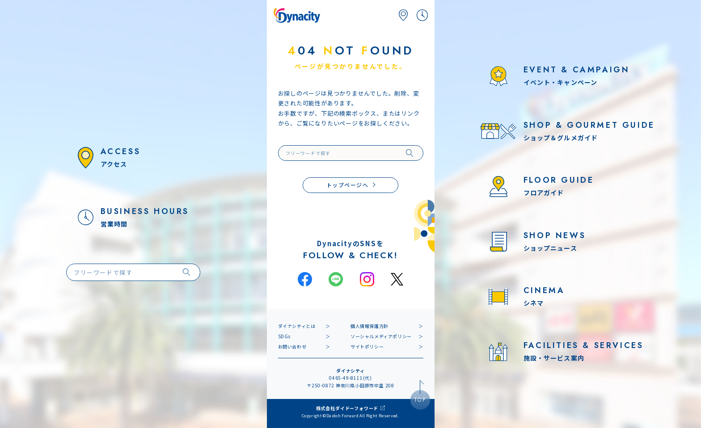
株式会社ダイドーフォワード (347, 408)
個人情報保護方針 (369, 326)
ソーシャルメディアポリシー (381, 336)
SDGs (284, 336)
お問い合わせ (292, 346)
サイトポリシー (367, 346)
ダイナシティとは (297, 326)
